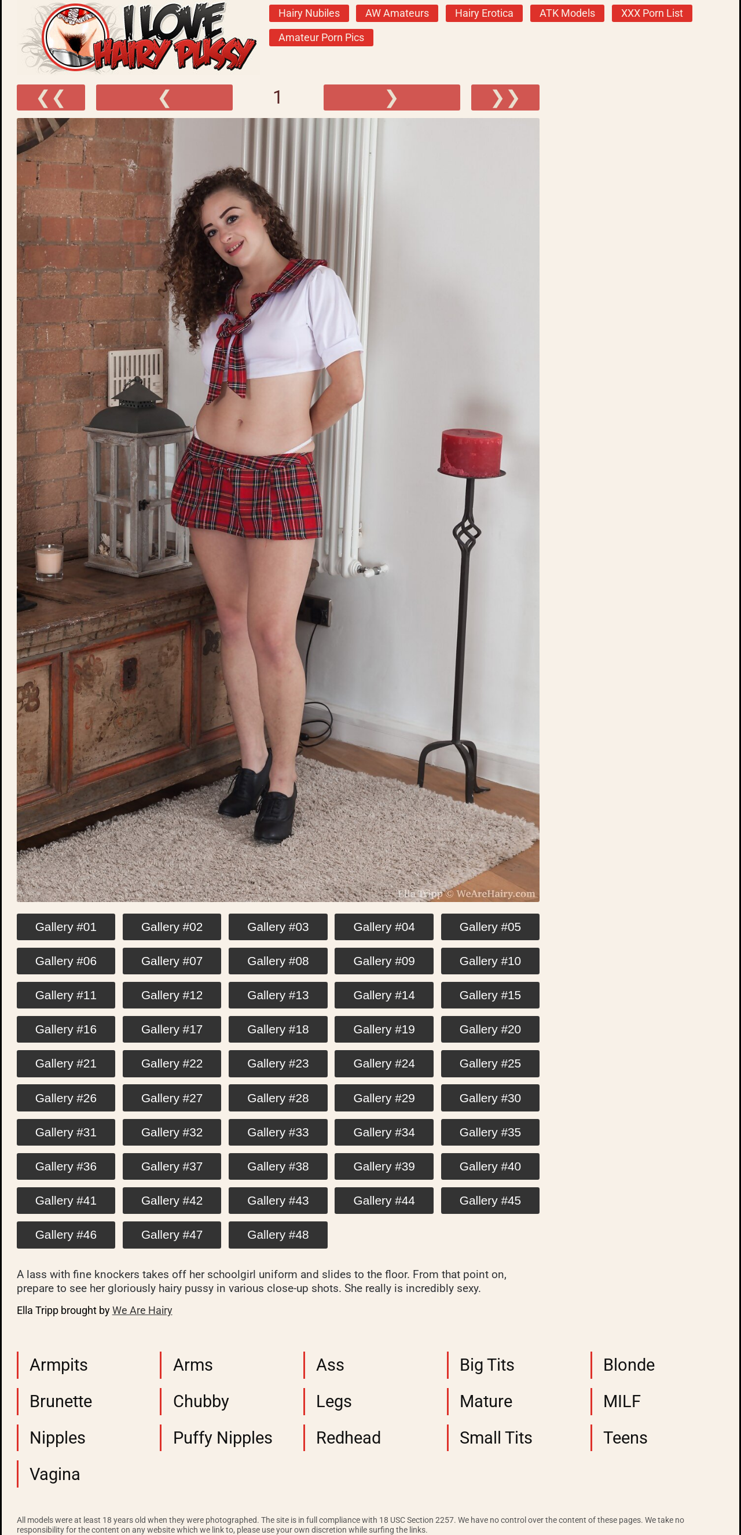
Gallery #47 (172, 1234)
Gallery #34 (384, 1132)
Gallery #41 (66, 1200)
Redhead (348, 1438)
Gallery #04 (384, 926)
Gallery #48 (278, 1234)
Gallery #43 (278, 1200)
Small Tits (496, 1438)
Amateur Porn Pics (321, 37)
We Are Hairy (142, 1310)
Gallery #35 (490, 1132)
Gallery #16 (66, 1029)
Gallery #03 (278, 926)
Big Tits (487, 1365)
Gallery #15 (490, 995)
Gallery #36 (66, 1166)
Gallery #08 (278, 960)
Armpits (59, 1365)
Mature (486, 1401)
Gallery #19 (384, 1029)
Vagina (55, 1474)
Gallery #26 (66, 1098)
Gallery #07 (172, 960)
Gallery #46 (66, 1234)
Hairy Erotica (484, 13)
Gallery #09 (384, 960)
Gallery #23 (278, 1063)
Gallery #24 (384, 1063)
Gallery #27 (172, 1098)
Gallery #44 (384, 1200)
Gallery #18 (278, 1029)
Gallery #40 (490, 1166)
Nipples (58, 1438)
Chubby (201, 1401)
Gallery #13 (278, 995)
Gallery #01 (66, 926)
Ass (330, 1365)
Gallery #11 (66, 995)
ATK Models (567, 13)
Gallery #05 (490, 926)
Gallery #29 (384, 1098)
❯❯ (505, 97)
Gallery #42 (172, 1200)
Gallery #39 (384, 1166)
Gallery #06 (66, 960)
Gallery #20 (490, 1029)
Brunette (61, 1401)
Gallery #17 (172, 1029)
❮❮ (51, 97)
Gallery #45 (490, 1200)
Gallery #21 (66, 1063)
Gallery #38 (278, 1166)
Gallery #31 (66, 1132)
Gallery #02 (172, 926)
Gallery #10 (490, 960)
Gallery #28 (278, 1098)
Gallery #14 (384, 995)
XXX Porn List (652, 13)
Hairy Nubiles (309, 13)
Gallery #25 (490, 1063)
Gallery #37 (172, 1166)
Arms (193, 1365)
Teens (625, 1438)
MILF (622, 1401)
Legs (334, 1401)
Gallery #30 (490, 1098)
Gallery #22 (172, 1063)
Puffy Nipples (223, 1438)
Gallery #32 (172, 1132)
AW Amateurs (397, 13)
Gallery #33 (278, 1132)
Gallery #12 (172, 995)
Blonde (629, 1365)
